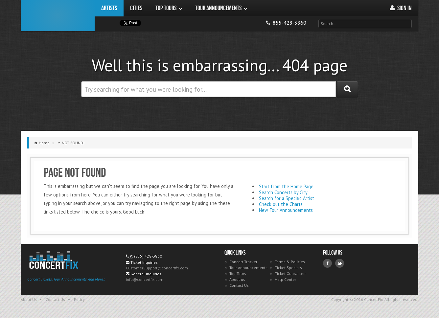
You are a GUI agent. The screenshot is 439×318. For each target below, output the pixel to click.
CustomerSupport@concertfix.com (157, 267)
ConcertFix (58, 15)
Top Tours (237, 273)
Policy (79, 299)
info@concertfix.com (144, 279)
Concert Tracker (243, 261)
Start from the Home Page (286, 186)
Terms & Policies (290, 261)
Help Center (285, 279)
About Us (29, 299)
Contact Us (239, 285)
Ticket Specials (288, 267)
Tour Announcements (248, 267)
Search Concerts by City (283, 192)
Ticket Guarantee (290, 273)
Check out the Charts (281, 204)
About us (237, 279)
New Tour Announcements (286, 210)
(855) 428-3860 (148, 256)
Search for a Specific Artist (286, 198)
